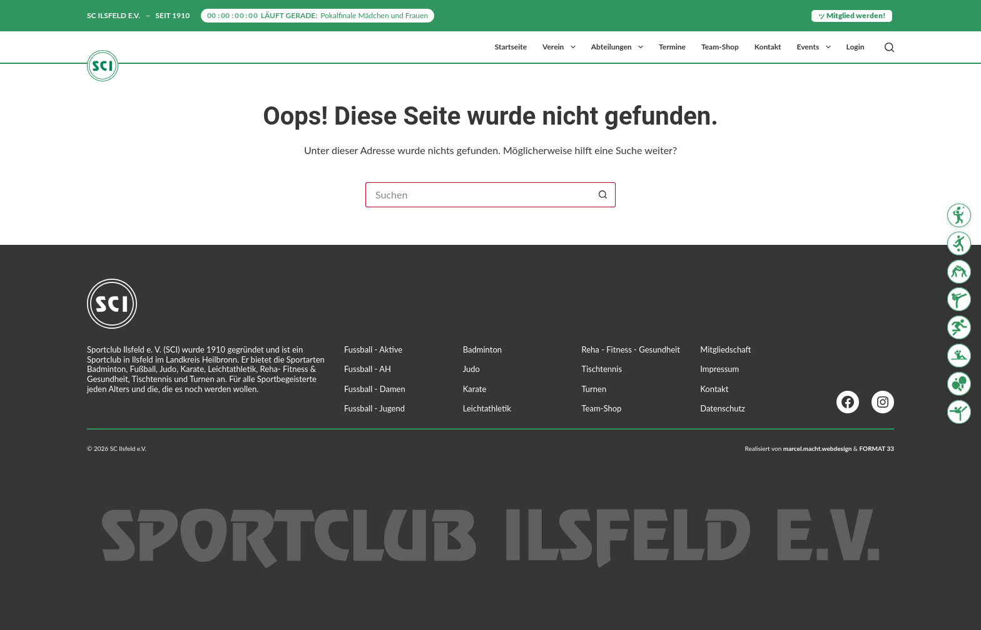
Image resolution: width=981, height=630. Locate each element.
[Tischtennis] (959, 384)
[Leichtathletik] (959, 327)
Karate (475, 389)
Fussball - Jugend (374, 408)
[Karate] (959, 299)
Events (816, 46)
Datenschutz (722, 408)
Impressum (719, 369)
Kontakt (768, 46)
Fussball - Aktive (373, 349)
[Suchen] (889, 47)
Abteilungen (619, 46)
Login (855, 46)
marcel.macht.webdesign (817, 448)
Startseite (511, 46)
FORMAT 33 (876, 448)
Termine (672, 46)
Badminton (482, 349)
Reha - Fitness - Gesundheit (631, 349)
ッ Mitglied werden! (852, 15)
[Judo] (959, 271)
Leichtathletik (487, 408)
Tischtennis (602, 369)
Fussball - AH (367, 369)
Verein (561, 46)
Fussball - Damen (374, 389)
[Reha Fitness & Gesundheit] (959, 356)
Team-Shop (720, 46)
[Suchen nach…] (478, 194)
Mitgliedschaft (725, 349)
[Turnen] (959, 411)
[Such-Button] (603, 194)
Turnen (594, 389)
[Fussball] (959, 244)
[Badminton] (959, 215)
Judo (471, 369)
